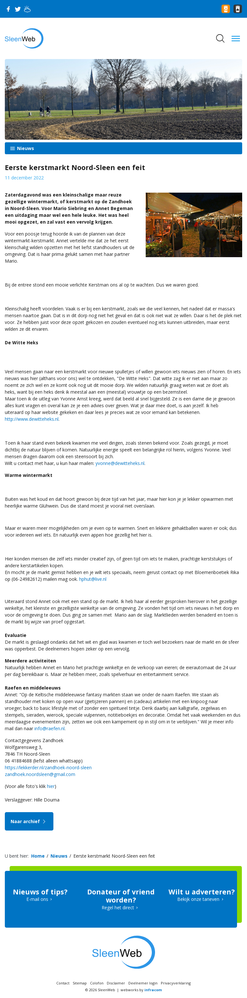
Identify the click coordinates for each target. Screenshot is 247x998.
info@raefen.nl (49, 728)
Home (38, 856)
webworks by (141, 989)
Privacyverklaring (176, 983)
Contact (62, 983)
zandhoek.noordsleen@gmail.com (40, 774)
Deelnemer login (143, 983)
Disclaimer (116, 983)
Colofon (97, 983)
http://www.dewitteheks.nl (32, 419)
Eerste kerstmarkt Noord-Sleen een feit (114, 856)
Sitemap (80, 983)
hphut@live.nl (92, 579)
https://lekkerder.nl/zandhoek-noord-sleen (48, 767)
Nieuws (25, 148)
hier (51, 786)
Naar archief (29, 821)
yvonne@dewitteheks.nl (120, 463)
